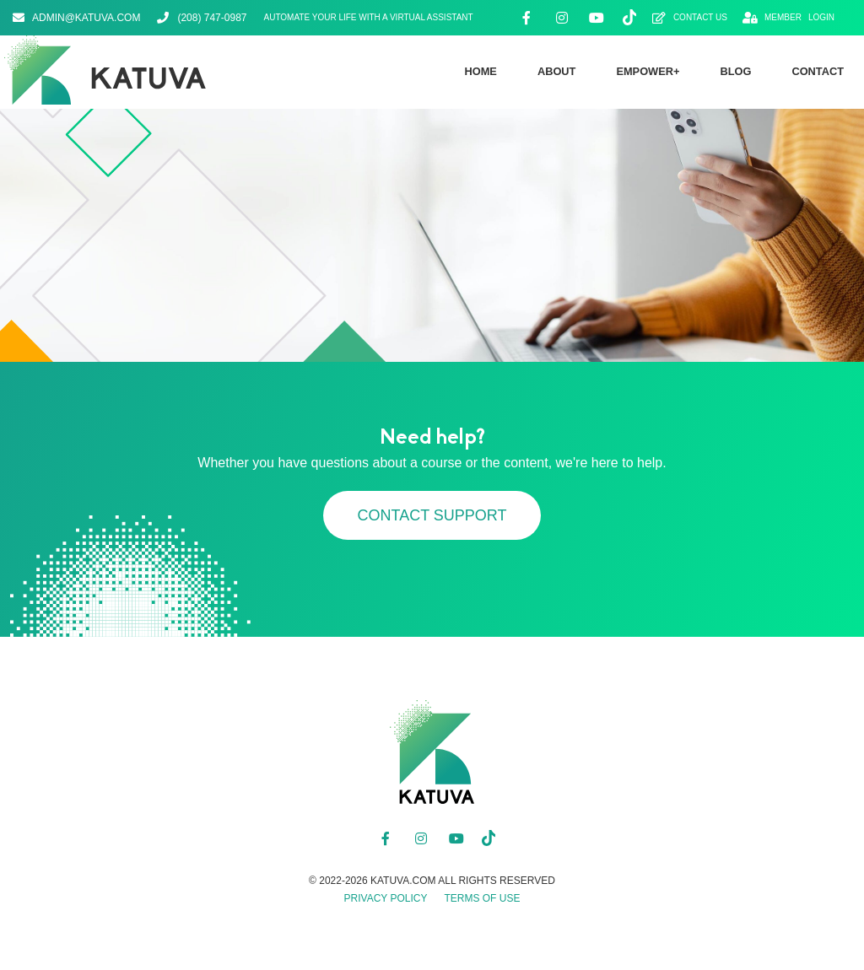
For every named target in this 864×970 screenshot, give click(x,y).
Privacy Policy (386, 898)
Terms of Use (482, 898)
